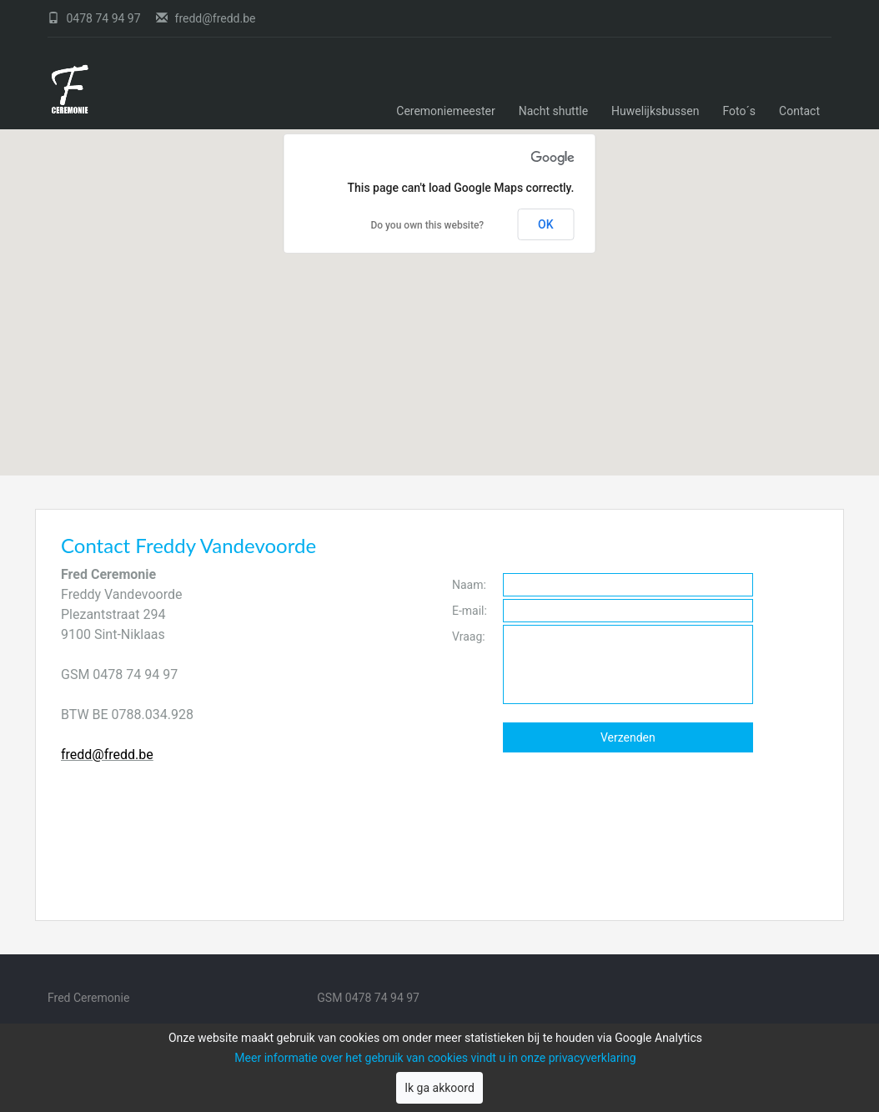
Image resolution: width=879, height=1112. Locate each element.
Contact (799, 111)
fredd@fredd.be (205, 18)
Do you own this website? (427, 225)
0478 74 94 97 (95, 18)
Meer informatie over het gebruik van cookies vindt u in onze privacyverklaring (434, 1057)
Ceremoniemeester (445, 111)
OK (546, 224)
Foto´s (739, 111)
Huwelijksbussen (655, 111)
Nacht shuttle (553, 111)
